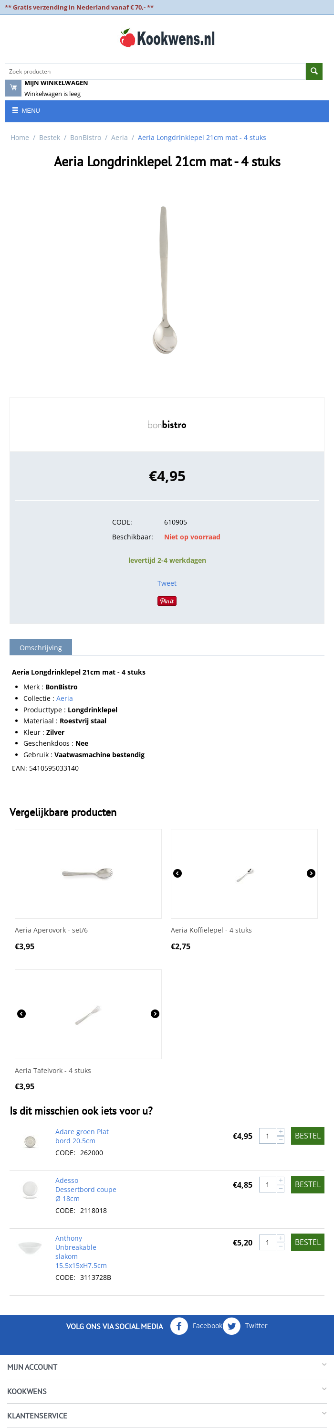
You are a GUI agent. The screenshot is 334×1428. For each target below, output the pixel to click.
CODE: (122, 521)
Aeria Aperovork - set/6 (51, 930)
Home (19, 137)
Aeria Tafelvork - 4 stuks (53, 1071)
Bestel (308, 1135)
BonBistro (85, 137)
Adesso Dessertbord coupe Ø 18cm (85, 1189)
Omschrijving (41, 647)
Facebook (196, 1326)
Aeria (119, 137)
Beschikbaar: (132, 536)
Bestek (49, 137)
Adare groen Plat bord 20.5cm (82, 1136)
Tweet (167, 583)
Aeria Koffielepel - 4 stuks (211, 930)
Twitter (245, 1326)
